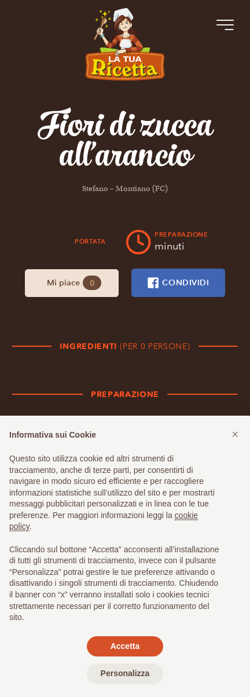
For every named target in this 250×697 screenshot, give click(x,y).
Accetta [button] (125, 646)
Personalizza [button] (125, 673)
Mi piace (74, 283)
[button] (235, 434)
